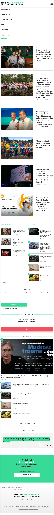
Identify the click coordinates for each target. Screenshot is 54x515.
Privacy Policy (13, 308)
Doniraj (10, 487)
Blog (13, 487)
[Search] (27, 282)
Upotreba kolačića (18, 489)
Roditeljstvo (6, 20)
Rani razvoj (5, 10)
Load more (27, 219)
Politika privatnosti (18, 487)
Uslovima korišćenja (23, 509)
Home (2, 35)
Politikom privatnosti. (33, 509)
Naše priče (5, 29)
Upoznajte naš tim (5, 487)
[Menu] (52, 4)
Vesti (3, 25)
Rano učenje (6, 15)
